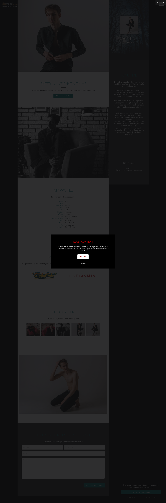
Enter (83, 256)
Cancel (83, 263)
